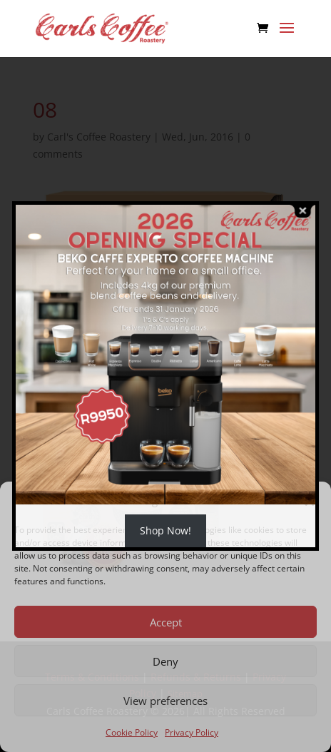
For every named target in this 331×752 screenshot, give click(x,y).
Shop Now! (165, 530)
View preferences (165, 700)
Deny (165, 661)
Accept (166, 622)
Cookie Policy (132, 732)
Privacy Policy (191, 732)
